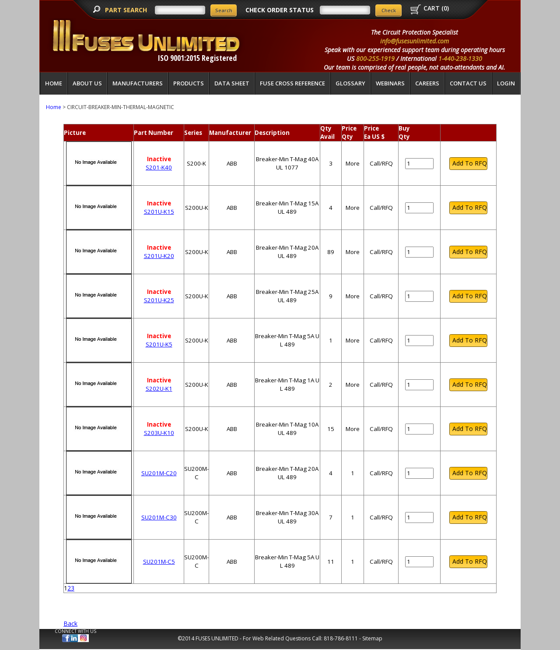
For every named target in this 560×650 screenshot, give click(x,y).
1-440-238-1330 (460, 58)
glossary (350, 83)
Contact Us (468, 83)
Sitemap (372, 638)
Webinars (390, 83)
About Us (87, 83)
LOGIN (506, 83)
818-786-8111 (341, 638)
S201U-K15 (159, 211)
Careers (427, 83)
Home (53, 83)
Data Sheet (231, 83)
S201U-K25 (159, 300)
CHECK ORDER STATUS (279, 10)
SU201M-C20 (159, 473)
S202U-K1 (159, 388)
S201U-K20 (159, 256)
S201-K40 (159, 167)
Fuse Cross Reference (292, 83)
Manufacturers (137, 83)
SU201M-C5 (159, 561)
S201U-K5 (159, 344)
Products (188, 83)
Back (70, 623)
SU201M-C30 (159, 517)
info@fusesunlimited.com (414, 41)
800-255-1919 (375, 58)
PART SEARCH (127, 10)
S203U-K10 (159, 433)
